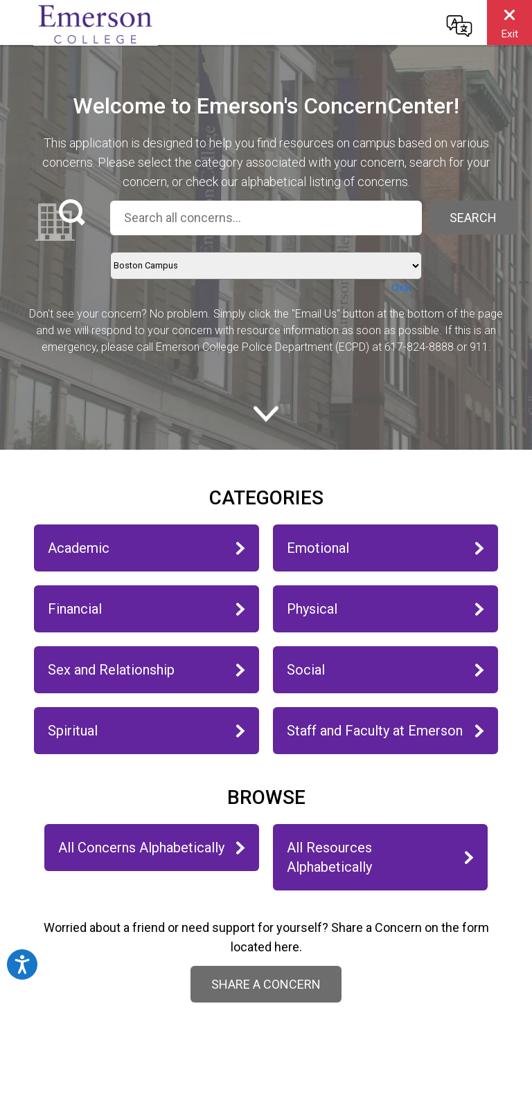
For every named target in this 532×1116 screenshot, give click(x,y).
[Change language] (459, 25)
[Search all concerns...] (266, 218)
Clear (401, 287)
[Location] (266, 266)
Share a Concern (266, 984)
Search (473, 217)
